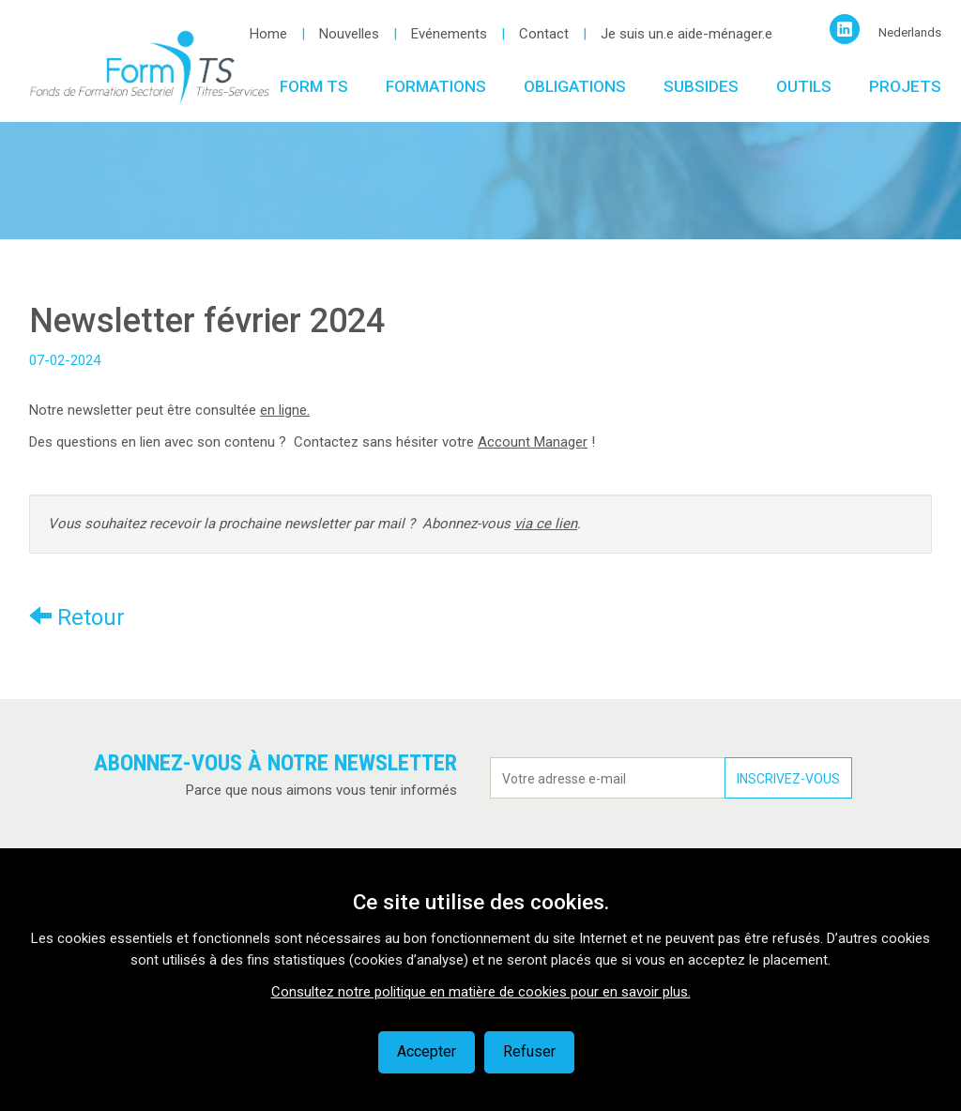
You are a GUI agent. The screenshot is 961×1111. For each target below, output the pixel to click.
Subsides (701, 86)
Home (268, 33)
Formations (436, 86)
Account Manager (532, 442)
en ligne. (285, 410)
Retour (77, 617)
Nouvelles (349, 33)
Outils (803, 86)
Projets (905, 86)
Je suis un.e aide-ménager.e (686, 33)
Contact (544, 33)
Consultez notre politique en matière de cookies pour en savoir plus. (481, 991)
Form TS (314, 86)
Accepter (426, 1051)
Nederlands (909, 32)
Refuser (529, 1051)
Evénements (449, 33)
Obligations (575, 86)
